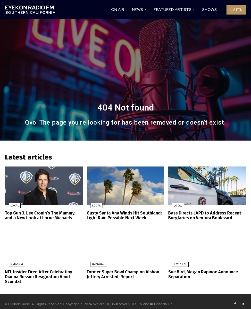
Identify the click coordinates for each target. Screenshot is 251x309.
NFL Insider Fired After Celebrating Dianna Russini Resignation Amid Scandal (43, 274)
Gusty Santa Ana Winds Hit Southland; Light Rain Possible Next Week (121, 216)
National (13, 265)
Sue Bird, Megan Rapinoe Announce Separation (200, 274)
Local (11, 207)
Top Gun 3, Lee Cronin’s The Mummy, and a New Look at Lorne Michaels (43, 216)
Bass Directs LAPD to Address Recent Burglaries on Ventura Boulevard (202, 216)
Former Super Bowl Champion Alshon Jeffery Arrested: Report (120, 274)
